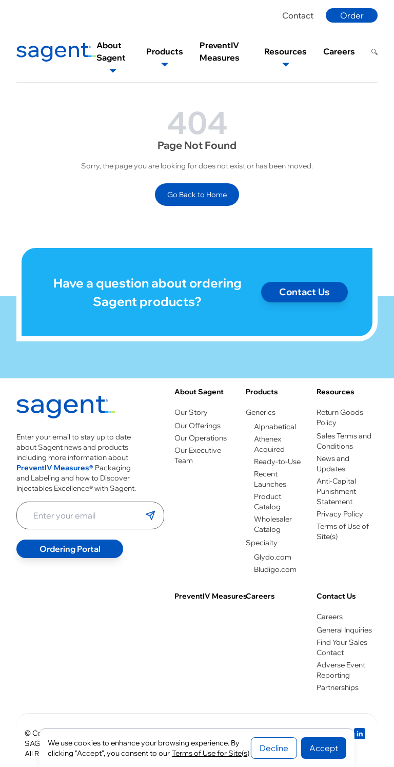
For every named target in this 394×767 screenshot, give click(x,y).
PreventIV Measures (210, 596)
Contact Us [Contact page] (304, 292)
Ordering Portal (70, 549)
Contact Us (336, 596)
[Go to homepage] (65, 409)
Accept (323, 748)
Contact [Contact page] (297, 15)
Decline (274, 748)
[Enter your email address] (81, 515)
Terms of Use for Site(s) (210, 753)
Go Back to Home (197, 194)
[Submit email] (150, 515)
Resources (335, 391)
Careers (260, 596)
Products (262, 391)
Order (352, 15)
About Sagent (199, 391)
